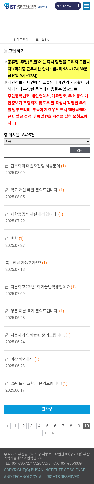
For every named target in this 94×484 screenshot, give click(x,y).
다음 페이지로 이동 (45, 433)
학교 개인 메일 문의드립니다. (37, 190)
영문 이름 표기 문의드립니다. (37, 311)
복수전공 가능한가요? (26, 262)
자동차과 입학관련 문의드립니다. (40, 335)
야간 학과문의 (25, 359)
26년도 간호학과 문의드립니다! (39, 383)
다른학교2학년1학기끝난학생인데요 (43, 287)
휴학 (17, 238)
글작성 (47, 409)
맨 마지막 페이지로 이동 (53, 433)
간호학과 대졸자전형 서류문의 (38, 166)
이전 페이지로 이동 (8, 426)
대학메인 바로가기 (66, 5)
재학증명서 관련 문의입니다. (37, 214)
